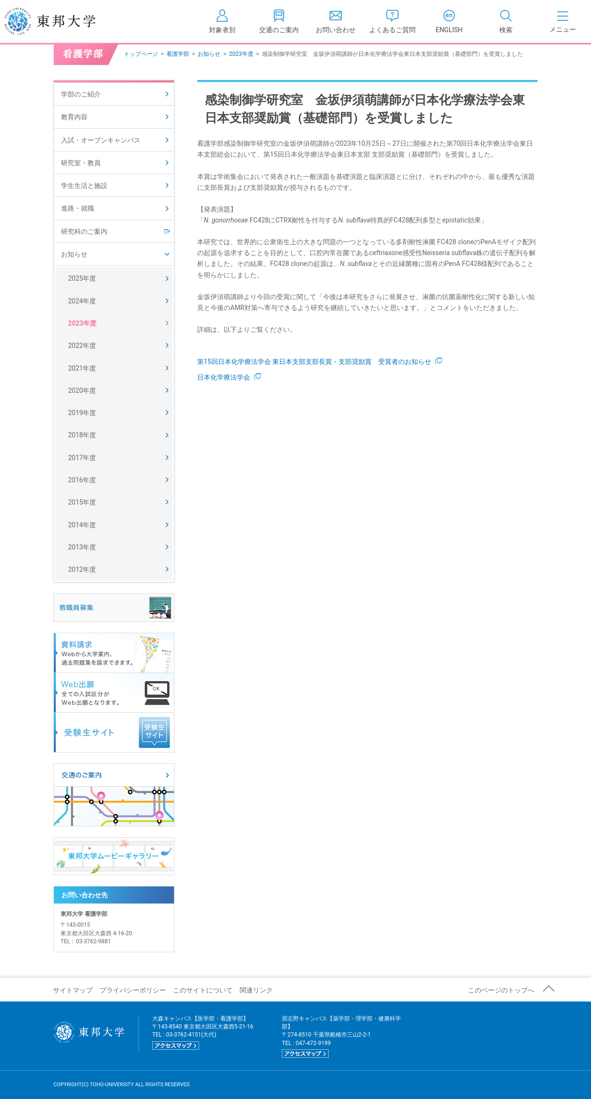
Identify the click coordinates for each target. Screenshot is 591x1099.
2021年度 (82, 368)
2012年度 (82, 569)
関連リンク (256, 990)
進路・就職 (77, 208)
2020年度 (82, 390)
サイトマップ (73, 990)
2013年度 (82, 547)
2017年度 (82, 457)
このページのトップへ (501, 990)
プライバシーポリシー (133, 990)
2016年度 (82, 480)
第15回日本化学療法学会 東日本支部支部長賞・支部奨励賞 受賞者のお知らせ (319, 361)
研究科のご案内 (84, 231)
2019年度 (82, 413)
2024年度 (82, 301)
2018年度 (82, 435)
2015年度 (82, 502)
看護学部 (177, 54)
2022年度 (82, 345)
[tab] (506, 21)
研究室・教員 (81, 163)
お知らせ (209, 54)
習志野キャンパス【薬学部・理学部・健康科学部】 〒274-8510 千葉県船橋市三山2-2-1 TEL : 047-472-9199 (341, 1036)
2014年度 (82, 525)
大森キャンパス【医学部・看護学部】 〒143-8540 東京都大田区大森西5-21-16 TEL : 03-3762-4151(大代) (202, 1032)
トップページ (141, 54)
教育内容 (74, 117)
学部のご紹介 (81, 94)
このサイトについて (203, 990)
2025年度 (82, 278)
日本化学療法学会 (229, 377)
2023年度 (241, 54)
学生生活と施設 (84, 185)
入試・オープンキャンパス (100, 140)
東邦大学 (60, 21)
